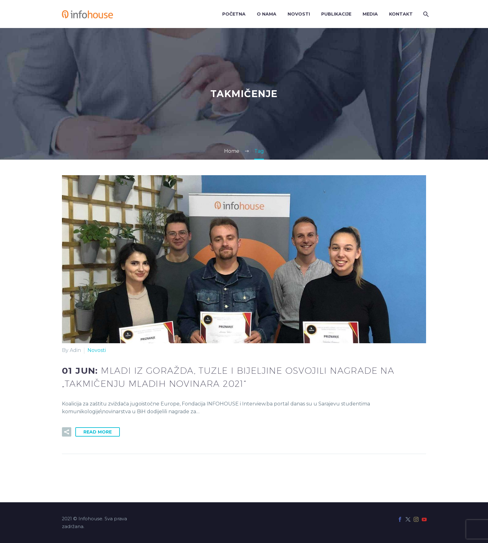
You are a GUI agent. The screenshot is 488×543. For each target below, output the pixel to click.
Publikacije (336, 14)
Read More (97, 432)
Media (370, 14)
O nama (266, 14)
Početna (234, 14)
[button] (66, 432)
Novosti (299, 14)
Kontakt (401, 14)
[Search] (425, 14)
